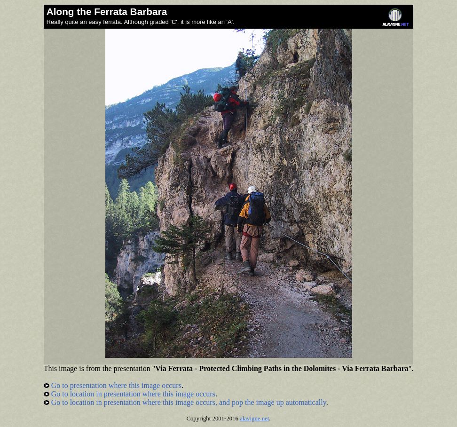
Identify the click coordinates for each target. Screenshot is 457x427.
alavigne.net (254, 418)
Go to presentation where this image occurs (112, 385)
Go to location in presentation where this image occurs (129, 394)
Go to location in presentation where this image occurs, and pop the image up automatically (185, 402)
